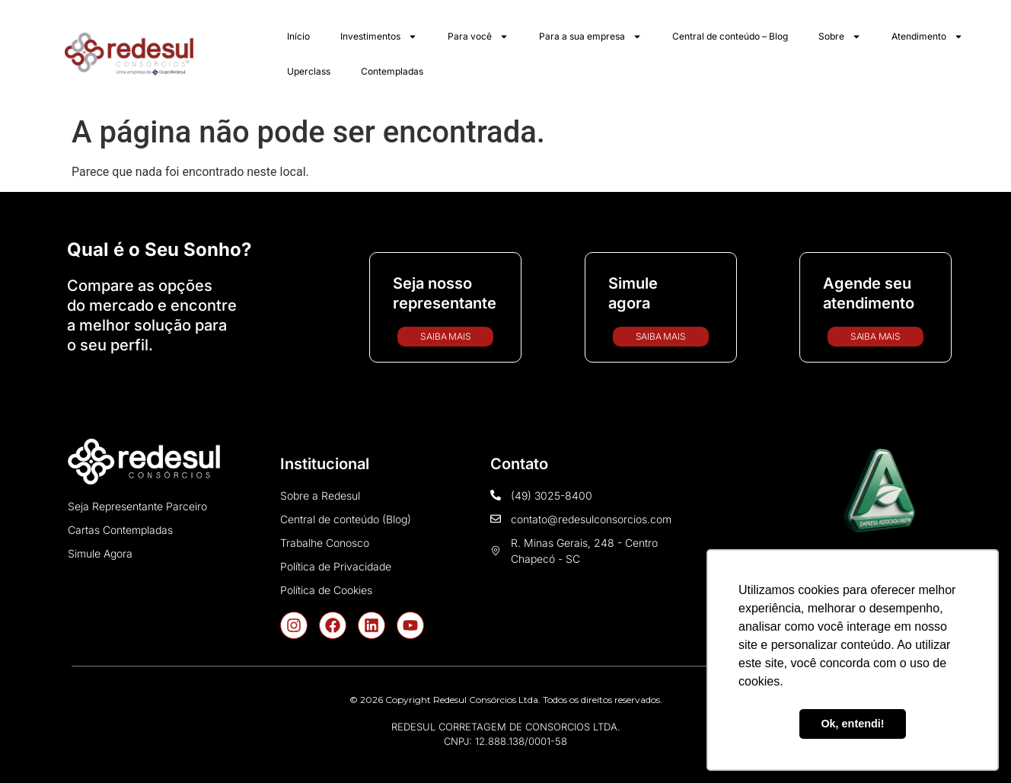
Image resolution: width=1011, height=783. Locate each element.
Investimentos (378, 36)
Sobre (839, 36)
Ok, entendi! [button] (852, 723)
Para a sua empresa (590, 36)
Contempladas (392, 71)
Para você (478, 36)
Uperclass (308, 71)
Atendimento (927, 36)
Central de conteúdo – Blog (730, 36)
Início (298, 36)
